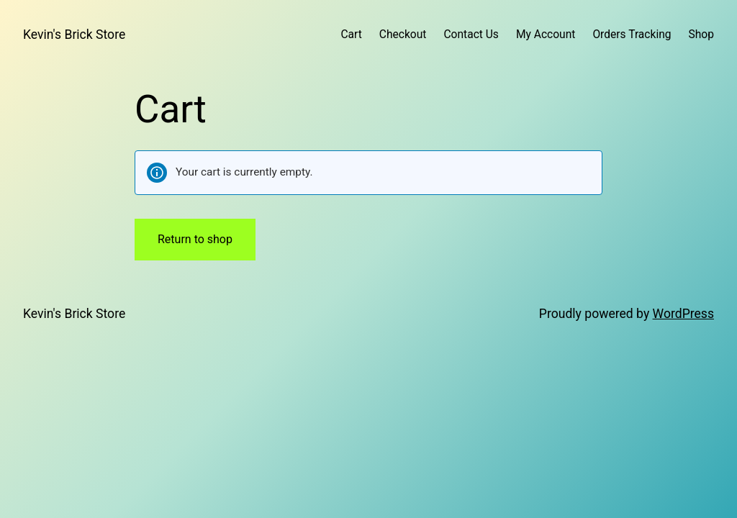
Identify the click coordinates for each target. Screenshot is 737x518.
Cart (350, 34)
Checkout (403, 34)
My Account (545, 34)
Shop (701, 34)
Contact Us (470, 34)
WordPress (683, 313)
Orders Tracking (631, 34)
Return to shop (195, 239)
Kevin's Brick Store (74, 34)
